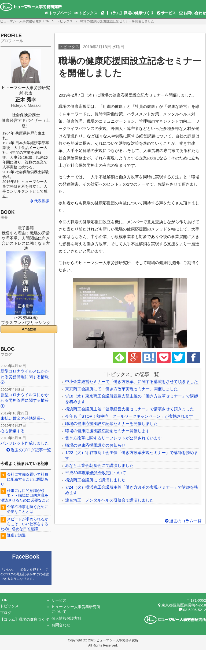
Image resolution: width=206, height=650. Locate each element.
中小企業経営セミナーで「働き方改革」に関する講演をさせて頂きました (131, 381)
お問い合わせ (192, 13)
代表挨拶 (39, 201)
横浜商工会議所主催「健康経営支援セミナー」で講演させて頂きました (129, 409)
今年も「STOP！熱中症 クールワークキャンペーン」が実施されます (129, 416)
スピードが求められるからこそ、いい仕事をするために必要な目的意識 (24, 524)
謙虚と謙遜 (16, 535)
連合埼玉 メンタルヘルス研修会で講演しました (109, 500)
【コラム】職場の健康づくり (127, 13)
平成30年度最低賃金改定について (95, 472)
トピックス (86, 13)
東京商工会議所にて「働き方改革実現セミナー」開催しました (121, 388)
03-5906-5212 (192, 610)
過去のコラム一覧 (182, 520)
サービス (166, 13)
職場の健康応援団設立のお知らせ (95, 445)
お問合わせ (61, 625)
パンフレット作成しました (25, 443)
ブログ (5, 613)
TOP (24, 21)
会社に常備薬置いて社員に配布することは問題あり (24, 479)
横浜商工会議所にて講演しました (95, 480)
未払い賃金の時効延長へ (23, 418)
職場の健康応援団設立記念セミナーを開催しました (111, 423)
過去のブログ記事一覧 (28, 449)
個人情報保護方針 (67, 618)
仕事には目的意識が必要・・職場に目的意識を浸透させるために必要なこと (25, 495)
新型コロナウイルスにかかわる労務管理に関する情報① (25, 400)
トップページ (57, 13)
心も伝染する (13, 430)
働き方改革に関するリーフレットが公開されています (113, 438)
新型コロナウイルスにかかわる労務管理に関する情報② (25, 377)
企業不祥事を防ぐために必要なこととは (27, 509)
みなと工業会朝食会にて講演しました (99, 465)
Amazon (29, 329)
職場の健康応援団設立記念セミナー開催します (107, 430)
